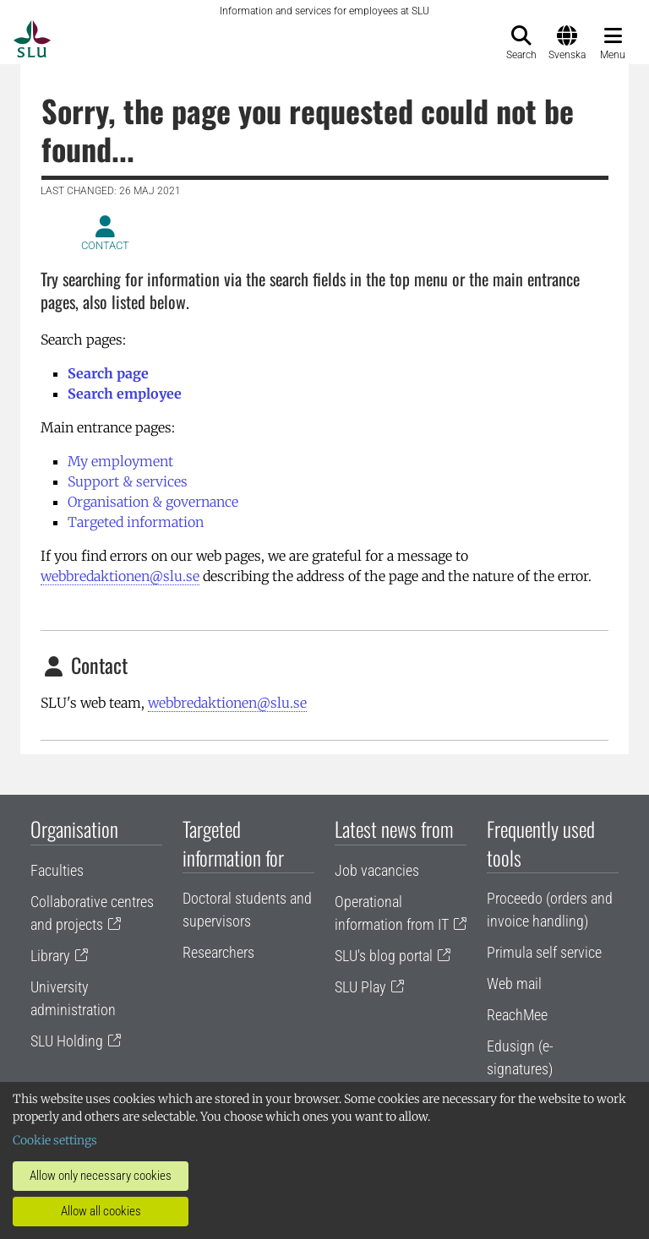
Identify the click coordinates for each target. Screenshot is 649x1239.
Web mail (514, 983)
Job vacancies (377, 870)
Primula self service (544, 952)
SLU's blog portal (384, 956)
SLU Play (360, 987)
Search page (108, 373)
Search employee (125, 393)
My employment (120, 461)
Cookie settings (55, 1140)
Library (50, 956)
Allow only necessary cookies (101, 1175)
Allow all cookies (101, 1211)
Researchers (218, 952)
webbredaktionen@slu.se (120, 576)
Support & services (128, 481)
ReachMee (517, 1015)
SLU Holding (66, 1041)
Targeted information (136, 522)
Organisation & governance (153, 501)
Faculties (57, 870)
